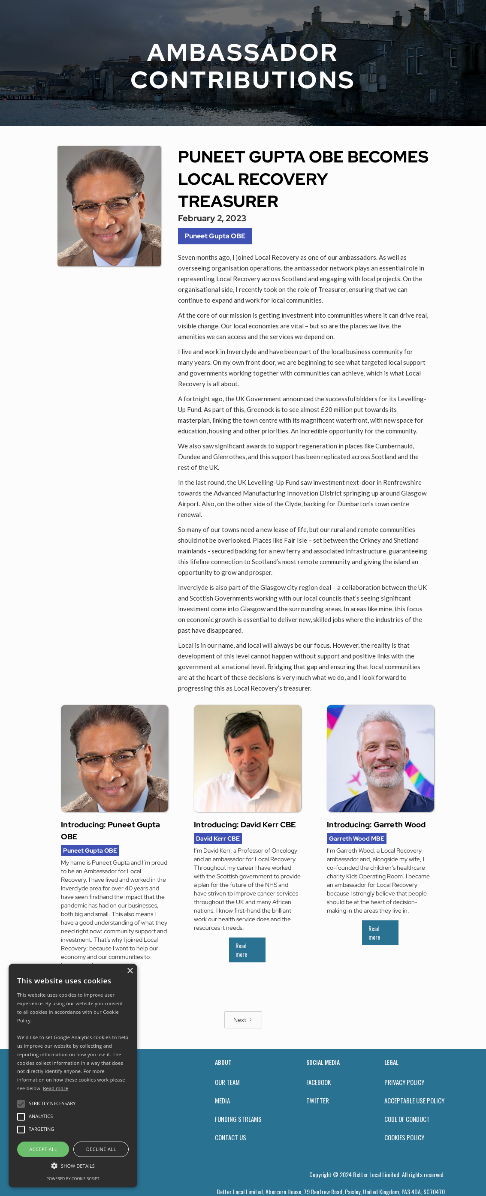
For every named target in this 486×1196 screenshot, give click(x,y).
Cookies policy (404, 1137)
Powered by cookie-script (73, 1178)
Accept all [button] (43, 1149)
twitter (317, 1100)
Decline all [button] (101, 1149)
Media (222, 1100)
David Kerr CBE (218, 838)
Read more (241, 950)
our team (227, 1082)
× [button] (130, 971)
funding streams (238, 1119)
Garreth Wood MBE (356, 838)
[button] (73, 1165)
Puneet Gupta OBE (214, 235)
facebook (318, 1082)
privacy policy (404, 1082)
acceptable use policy (414, 1100)
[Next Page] (243, 1019)
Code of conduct (407, 1119)
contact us (230, 1137)
